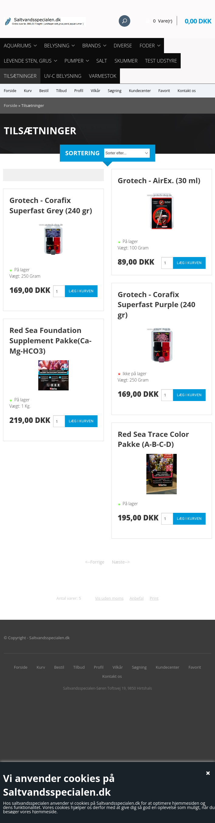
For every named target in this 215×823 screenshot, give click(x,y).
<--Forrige (94, 562)
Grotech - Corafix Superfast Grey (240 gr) (50, 205)
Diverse (123, 45)
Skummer (126, 60)
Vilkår (95, 90)
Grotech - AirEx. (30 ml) (159, 180)
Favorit (164, 90)
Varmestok (102, 76)
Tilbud (61, 90)
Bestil (44, 90)
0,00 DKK (198, 20)
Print (154, 598)
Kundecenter (140, 90)
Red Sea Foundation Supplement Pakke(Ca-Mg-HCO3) (50, 340)
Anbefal (137, 598)
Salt (101, 60)
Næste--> (121, 562)
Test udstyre (161, 60)
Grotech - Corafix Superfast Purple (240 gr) (157, 304)
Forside (10, 90)
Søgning (114, 90)
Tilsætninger (20, 76)
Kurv (28, 90)
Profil (78, 90)
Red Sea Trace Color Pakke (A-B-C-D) (153, 439)
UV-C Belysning (62, 76)
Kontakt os (187, 90)
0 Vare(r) (162, 21)
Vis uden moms (109, 598)
